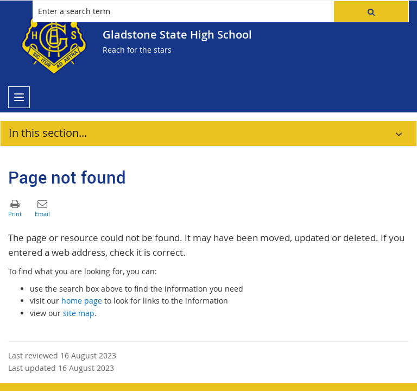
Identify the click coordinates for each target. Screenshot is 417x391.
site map (78, 313)
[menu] (19, 97)
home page (81, 300)
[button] (371, 11)
